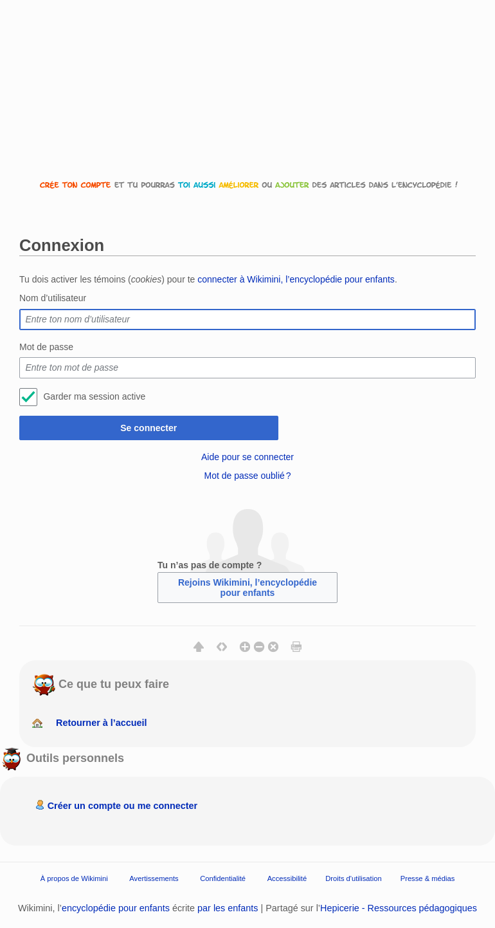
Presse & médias (428, 878)
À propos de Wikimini (74, 878)
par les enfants (227, 908)
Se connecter (148, 428)
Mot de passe (46, 347)
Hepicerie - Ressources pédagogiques (398, 908)
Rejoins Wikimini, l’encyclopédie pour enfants (247, 587)
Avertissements (153, 878)
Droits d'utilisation (353, 878)
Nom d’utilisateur (52, 298)
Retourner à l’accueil (101, 723)
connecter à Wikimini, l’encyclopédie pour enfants (296, 279)
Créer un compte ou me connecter (123, 806)
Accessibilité (287, 878)
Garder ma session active (94, 396)
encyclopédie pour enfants (116, 908)
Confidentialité (223, 878)
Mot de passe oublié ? (247, 475)
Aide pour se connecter (247, 457)
